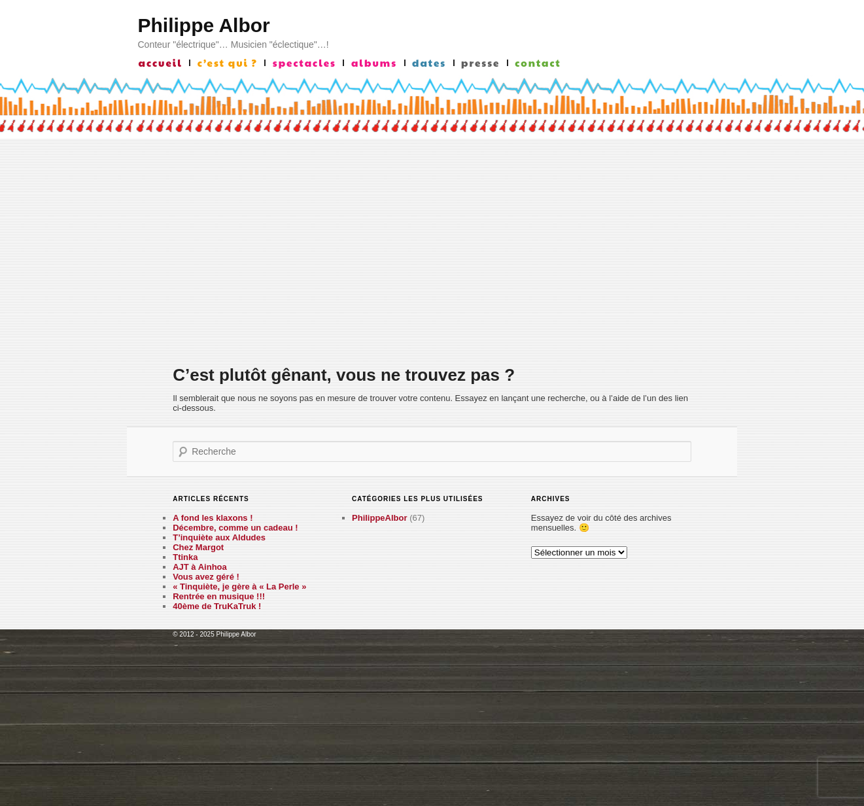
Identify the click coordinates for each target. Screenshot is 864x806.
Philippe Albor (204, 25)
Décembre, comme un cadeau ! (235, 528)
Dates (429, 63)
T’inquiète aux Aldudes (219, 537)
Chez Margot (198, 547)
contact (538, 63)
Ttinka (185, 557)
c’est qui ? (228, 63)
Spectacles (304, 63)
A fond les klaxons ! (212, 518)
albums (374, 63)
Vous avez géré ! (206, 577)
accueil (160, 63)
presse (480, 63)
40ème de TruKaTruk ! (217, 606)
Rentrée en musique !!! (219, 596)
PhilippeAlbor (379, 518)
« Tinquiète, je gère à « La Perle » (239, 586)
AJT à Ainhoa (200, 567)
